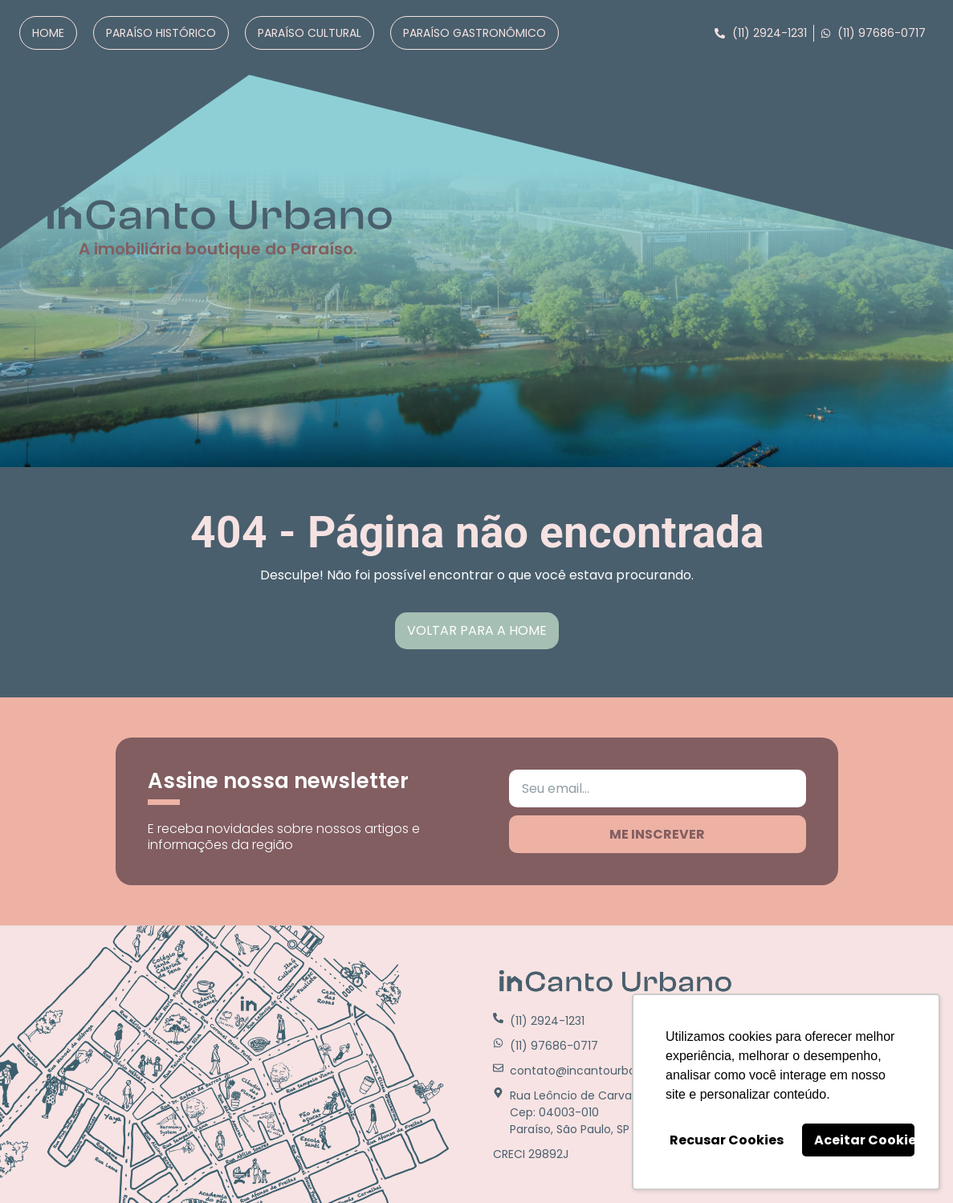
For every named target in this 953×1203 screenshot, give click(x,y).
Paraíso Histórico (161, 33)
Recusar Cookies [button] (727, 1140)
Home (48, 33)
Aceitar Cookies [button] (864, 1140)
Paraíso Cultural (309, 33)
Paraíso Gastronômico (474, 33)
